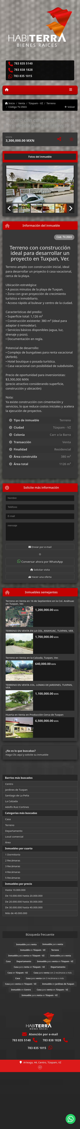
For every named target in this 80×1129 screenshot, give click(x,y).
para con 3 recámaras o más (45, 978)
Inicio (10, 103)
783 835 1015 (23, 76)
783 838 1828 (23, 70)
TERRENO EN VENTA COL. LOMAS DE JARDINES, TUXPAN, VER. (39, 686)
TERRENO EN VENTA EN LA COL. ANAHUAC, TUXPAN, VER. (40, 630)
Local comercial (14, 836)
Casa (8, 819)
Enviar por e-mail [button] (40, 547)
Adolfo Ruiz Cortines (17, 807)
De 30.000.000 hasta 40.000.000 (23, 907)
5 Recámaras (12, 877)
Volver (70, 106)
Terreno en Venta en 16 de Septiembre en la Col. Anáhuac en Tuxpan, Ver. (40, 602)
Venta (21, 103)
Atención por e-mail (40, 1034)
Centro (9, 784)
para (26, 944)
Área (8, 842)
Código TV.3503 (17, 106)
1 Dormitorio (12, 854)
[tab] (18, 157)
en (32, 950)
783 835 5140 (23, 63)
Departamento (13, 830)
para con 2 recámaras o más (53, 972)
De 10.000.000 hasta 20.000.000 (23, 895)
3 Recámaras (12, 866)
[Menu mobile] (6, 90)
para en (26, 955)
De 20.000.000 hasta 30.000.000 (23, 901)
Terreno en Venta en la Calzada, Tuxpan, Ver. (32, 657)
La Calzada (11, 801)
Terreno (51, 103)
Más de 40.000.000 (16, 913)
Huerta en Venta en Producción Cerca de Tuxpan (34, 714)
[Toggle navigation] (70, 90)
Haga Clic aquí (14, 754)
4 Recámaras (12, 872)
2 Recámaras (12, 860)
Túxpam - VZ (35, 103)
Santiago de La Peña (17, 795)
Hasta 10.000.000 (15, 890)
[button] (11, 184)
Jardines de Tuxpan (16, 789)
